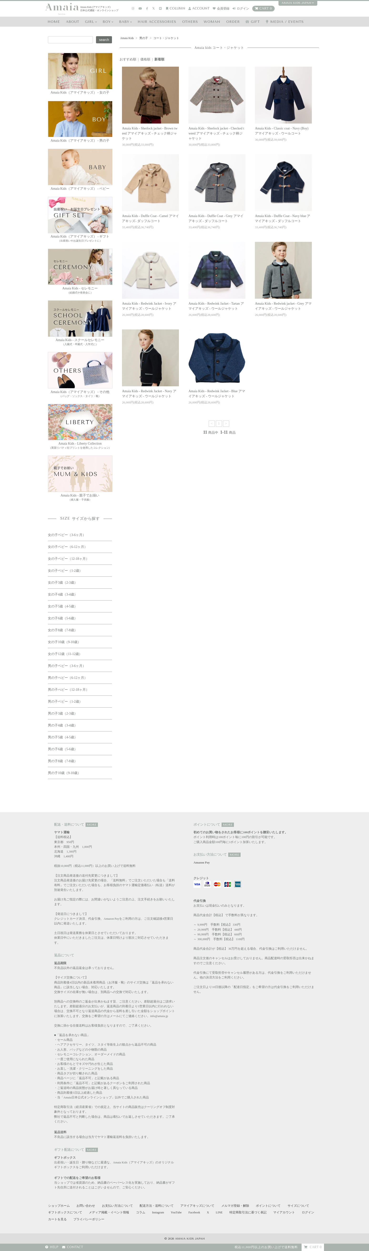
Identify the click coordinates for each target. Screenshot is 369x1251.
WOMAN (212, 22)
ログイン (241, 8)
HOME (54, 22)
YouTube (176, 1212)
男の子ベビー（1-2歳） (65, 701)
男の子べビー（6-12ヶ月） (67, 678)
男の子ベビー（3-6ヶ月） (67, 666)
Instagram (158, 1212)
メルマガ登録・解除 (235, 1205)
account (199, 8)
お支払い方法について (117, 1205)
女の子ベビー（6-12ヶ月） (67, 547)
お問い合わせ (85, 1205)
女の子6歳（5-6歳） (62, 618)
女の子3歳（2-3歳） (62, 582)
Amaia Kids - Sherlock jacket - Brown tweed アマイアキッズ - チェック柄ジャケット (149, 133)
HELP (51, 1247)
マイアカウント (284, 1212)
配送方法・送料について (157, 1205)
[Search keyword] (70, 39)
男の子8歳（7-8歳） (62, 761)
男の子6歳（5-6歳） (62, 749)
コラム (140, 1212)
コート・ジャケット (166, 38)
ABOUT (72, 22)
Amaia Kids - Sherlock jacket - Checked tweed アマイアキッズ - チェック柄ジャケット (216, 133)
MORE (91, 824)
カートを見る (57, 1219)
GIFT (253, 22)
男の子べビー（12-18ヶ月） (68, 689)
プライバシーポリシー (88, 1219)
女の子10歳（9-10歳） (64, 642)
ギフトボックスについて (65, 1212)
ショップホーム (59, 1205)
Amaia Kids (127, 38)
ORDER (233, 22)
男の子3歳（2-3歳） (62, 713)
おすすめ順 (128, 59)
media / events (285, 22)
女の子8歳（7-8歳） (62, 630)
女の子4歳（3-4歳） (62, 594)
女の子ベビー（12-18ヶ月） (68, 559)
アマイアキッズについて (197, 1205)
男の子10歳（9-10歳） (64, 773)
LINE (219, 1212)
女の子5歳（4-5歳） (62, 606)
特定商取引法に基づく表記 (248, 1212)
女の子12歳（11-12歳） (65, 654)
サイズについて (298, 1205)
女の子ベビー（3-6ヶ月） (67, 535)
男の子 (144, 38)
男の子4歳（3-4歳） (62, 725)
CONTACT (72, 1247)
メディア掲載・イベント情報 (109, 1212)
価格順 (145, 59)
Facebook (194, 1212)
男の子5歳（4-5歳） (62, 737)
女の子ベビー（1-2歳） (65, 570)
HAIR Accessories (157, 22)
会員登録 (221, 8)
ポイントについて (268, 1205)
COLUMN (175, 8)
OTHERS (190, 22)
